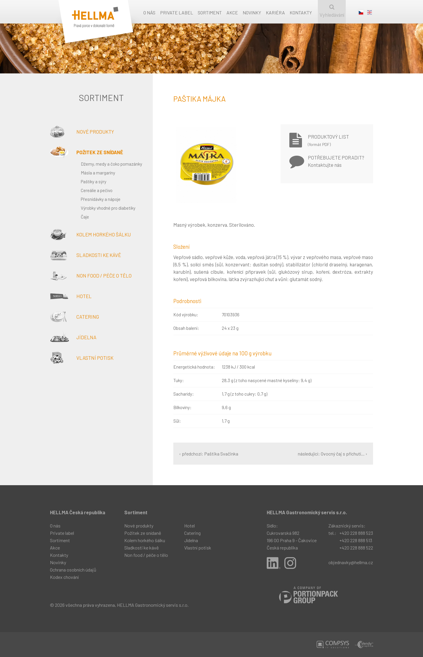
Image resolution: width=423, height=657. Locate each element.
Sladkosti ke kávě (85, 255)
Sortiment (210, 12)
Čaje (85, 216)
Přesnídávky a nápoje (100, 199)
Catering (74, 316)
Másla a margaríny (98, 172)
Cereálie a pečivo (97, 190)
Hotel (71, 296)
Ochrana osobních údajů (73, 569)
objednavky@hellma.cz (350, 562)
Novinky (252, 12)
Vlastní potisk (81, 357)
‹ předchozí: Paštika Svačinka (208, 453)
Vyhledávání (332, 11)
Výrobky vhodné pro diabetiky (108, 208)
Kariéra (275, 12)
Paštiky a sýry (93, 181)
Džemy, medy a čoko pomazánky (111, 164)
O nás (149, 12)
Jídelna (73, 337)
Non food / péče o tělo (91, 275)
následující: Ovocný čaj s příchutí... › (332, 453)
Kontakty (301, 12)
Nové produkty (82, 131)
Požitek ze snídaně (86, 152)
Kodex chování (64, 577)
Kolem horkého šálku (90, 234)
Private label (176, 12)
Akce (232, 12)
